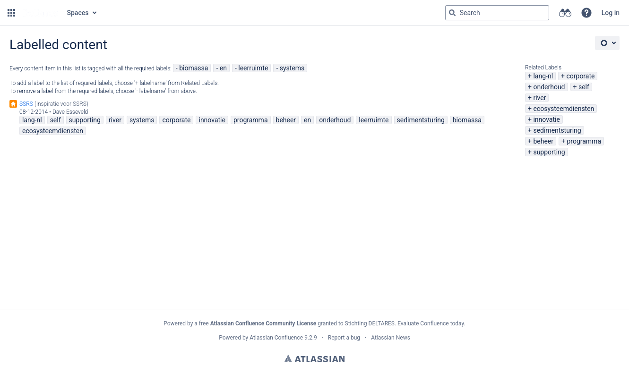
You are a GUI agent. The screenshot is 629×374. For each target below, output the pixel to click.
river (539, 98)
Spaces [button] (78, 13)
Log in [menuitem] (611, 13)
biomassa (193, 68)
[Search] (452, 13)
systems (292, 68)
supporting (549, 152)
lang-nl (543, 76)
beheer (543, 141)
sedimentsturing (557, 130)
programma (584, 141)
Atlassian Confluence (276, 337)
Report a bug (344, 337)
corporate (580, 76)
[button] (11, 12)
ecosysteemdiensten (563, 108)
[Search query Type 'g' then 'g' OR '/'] (497, 12)
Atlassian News (390, 337)
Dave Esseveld (70, 112)
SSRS (26, 104)
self (583, 87)
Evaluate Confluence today (430, 323)
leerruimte (253, 68)
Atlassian (314, 358)
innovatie (546, 119)
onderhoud (549, 87)
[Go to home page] (40, 12)
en (223, 68)
